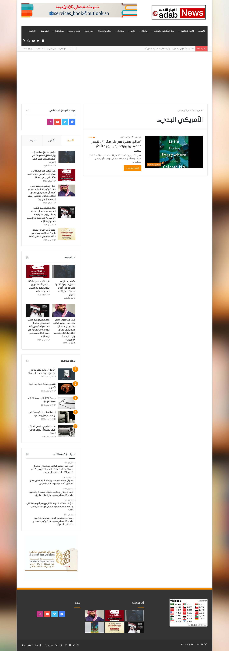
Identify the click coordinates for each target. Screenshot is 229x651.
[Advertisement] (114, 75)
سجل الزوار (59, 31)
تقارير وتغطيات (104, 31)
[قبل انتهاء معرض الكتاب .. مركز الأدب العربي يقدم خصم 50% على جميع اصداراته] (66, 175)
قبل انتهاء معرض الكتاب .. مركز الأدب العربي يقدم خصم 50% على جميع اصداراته (41, 174)
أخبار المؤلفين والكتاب (164, 31)
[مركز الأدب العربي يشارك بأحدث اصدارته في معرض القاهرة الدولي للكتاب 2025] (66, 234)
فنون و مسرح (74, 31)
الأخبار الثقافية (187, 31)
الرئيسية (201, 31)
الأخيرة (70, 140)
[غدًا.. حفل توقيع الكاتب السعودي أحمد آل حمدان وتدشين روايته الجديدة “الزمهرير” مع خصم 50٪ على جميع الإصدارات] (66, 212)
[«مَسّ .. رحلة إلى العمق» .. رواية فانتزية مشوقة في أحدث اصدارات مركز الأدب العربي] (66, 157)
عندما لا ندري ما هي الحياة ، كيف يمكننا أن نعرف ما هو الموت (42, 429)
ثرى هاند (184, 644)
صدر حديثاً (89, 31)
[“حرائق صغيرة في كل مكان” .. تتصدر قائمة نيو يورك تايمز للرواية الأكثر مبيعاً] (174, 152)
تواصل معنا (28, 48)
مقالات (120, 31)
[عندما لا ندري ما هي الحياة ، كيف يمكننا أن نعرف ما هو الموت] (66, 431)
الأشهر (52, 140)
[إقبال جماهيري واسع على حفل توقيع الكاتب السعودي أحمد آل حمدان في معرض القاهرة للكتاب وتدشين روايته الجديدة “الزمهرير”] (66, 190)
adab (137, 137)
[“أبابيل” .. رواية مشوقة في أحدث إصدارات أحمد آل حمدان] (66, 374)
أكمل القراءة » (132, 168)
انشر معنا (45, 31)
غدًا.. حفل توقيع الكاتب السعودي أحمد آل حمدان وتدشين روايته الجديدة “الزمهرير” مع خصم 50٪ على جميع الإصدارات (41, 215)
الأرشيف (32, 31)
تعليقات (32, 140)
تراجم (132, 31)
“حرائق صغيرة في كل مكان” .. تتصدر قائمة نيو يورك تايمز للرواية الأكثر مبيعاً (116, 146)
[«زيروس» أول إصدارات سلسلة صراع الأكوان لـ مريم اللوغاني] (94, 627)
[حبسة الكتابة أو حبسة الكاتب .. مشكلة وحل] (66, 403)
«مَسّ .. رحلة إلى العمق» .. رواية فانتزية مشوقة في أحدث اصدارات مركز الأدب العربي (65, 288)
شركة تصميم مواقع (198, 644)
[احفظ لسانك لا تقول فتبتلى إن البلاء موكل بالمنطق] (66, 417)
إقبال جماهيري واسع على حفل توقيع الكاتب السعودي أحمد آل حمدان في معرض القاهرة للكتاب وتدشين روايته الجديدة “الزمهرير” (42, 193)
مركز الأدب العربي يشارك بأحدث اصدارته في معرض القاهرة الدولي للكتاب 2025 (42, 233)
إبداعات (144, 31)
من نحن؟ (52, 48)
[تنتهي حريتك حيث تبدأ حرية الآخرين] (66, 389)
